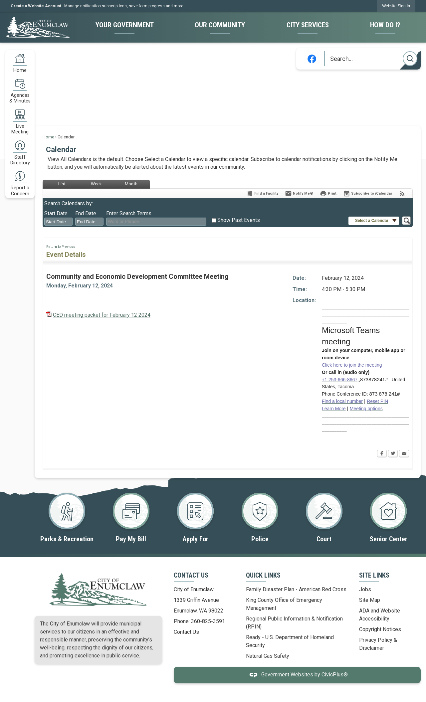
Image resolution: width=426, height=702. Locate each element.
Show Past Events (238, 220)
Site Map (369, 600)
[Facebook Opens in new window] (382, 454)
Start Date (56, 213)
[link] (396, 6)
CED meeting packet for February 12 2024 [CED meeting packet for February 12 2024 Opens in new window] (101, 315)
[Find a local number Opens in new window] (342, 401)
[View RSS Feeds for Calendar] (402, 193)
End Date (85, 213)
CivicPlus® (334, 675)
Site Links (374, 575)
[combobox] (58, 221)
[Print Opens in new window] (328, 193)
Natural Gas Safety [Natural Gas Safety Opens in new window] (267, 656)
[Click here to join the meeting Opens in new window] (352, 365)
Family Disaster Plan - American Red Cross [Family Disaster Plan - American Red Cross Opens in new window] (296, 589)
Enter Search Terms (128, 213)
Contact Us (186, 632)
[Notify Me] (299, 193)
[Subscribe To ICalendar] (367, 193)
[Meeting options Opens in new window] (366, 408)
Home (48, 136)
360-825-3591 (208, 621)
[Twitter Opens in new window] (393, 454)
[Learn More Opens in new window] (334, 408)
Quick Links (263, 575)
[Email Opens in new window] (404, 454)
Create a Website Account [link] (36, 6)
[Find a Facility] (262, 193)
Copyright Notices (380, 629)
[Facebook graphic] (312, 59)
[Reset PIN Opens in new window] (377, 401)
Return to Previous (60, 247)
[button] (410, 58)
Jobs (365, 589)
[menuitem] (124, 25)
